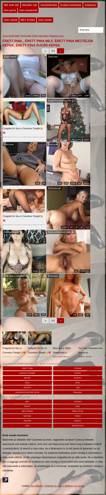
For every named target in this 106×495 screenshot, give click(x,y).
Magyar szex (57, 36)
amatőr (27, 421)
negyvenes (27, 411)
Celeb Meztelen (40, 36)
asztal (77, 373)
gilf (81, 227)
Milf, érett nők (11, 5)
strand (77, 368)
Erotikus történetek (70, 5)
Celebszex (90, 5)
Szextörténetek (48, 5)
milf (73, 139)
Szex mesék (45, 20)
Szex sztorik (10, 20)
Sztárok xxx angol (74, 486)
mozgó (64, 227)
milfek (27, 378)
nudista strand (27, 373)
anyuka (35, 271)
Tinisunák (25, 36)
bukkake (77, 392)
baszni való (78, 426)
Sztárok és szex (54, 486)
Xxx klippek (36, 486)
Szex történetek (11, 36)
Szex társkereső (28, 10)
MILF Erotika (28, 20)
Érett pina (27, 368)
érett (73, 96)
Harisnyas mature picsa (27, 392)
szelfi (43, 271)
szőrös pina (85, 271)
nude (87, 315)
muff (66, 183)
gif (76, 227)
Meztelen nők (29, 5)
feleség (36, 96)
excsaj (28, 96)
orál (77, 383)
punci (77, 416)
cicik (27, 383)
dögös (77, 421)
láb (78, 388)
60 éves (77, 378)
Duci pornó (10, 10)
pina (43, 96)
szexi (29, 315)
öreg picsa (77, 411)
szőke (87, 96)
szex (27, 426)
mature (86, 139)
